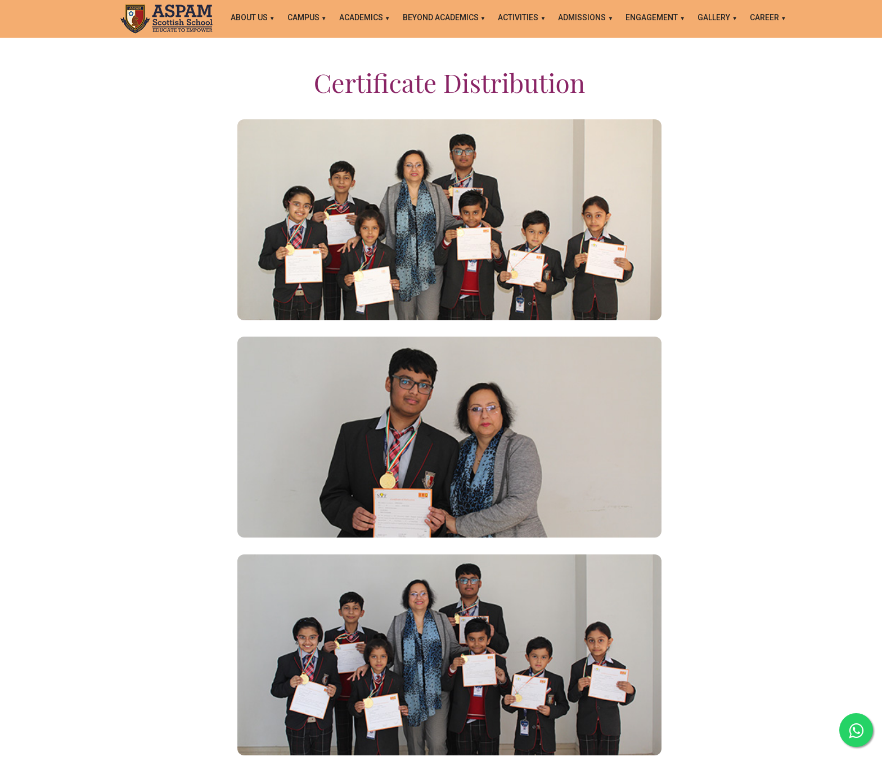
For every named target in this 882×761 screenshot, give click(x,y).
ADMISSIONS (583, 17)
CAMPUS (304, 17)
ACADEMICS (362, 17)
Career (765, 17)
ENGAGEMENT (653, 17)
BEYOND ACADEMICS (441, 17)
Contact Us (403, 671)
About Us (250, 17)
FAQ (472, 671)
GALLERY (715, 17)
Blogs (444, 671)
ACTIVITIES (519, 17)
